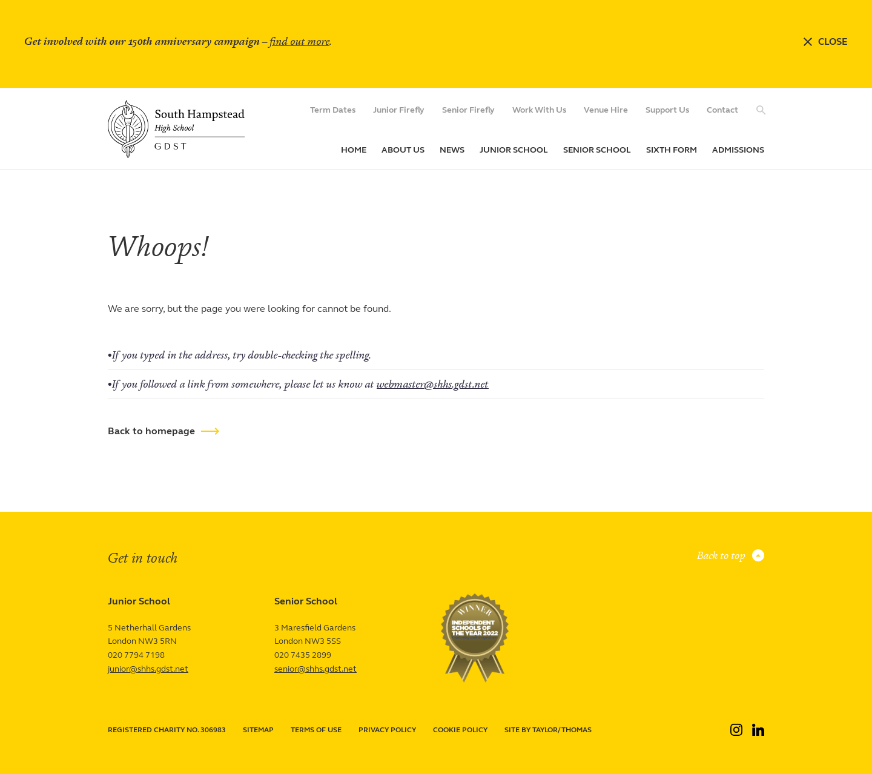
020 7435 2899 (302, 655)
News (452, 150)
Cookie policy (460, 730)
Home (353, 150)
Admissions (738, 150)
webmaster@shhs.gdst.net (433, 384)
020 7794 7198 (136, 655)
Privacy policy (387, 730)
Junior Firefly (398, 110)
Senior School (597, 150)
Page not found (174, 198)
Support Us (667, 110)
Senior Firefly (468, 110)
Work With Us (539, 110)
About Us (403, 150)
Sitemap (258, 730)
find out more (299, 41)
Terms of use (316, 730)
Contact (722, 110)
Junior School (514, 150)
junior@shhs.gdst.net (148, 669)
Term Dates (332, 110)
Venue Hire (606, 110)
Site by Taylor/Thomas (548, 730)
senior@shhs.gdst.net (315, 669)
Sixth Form (671, 150)
